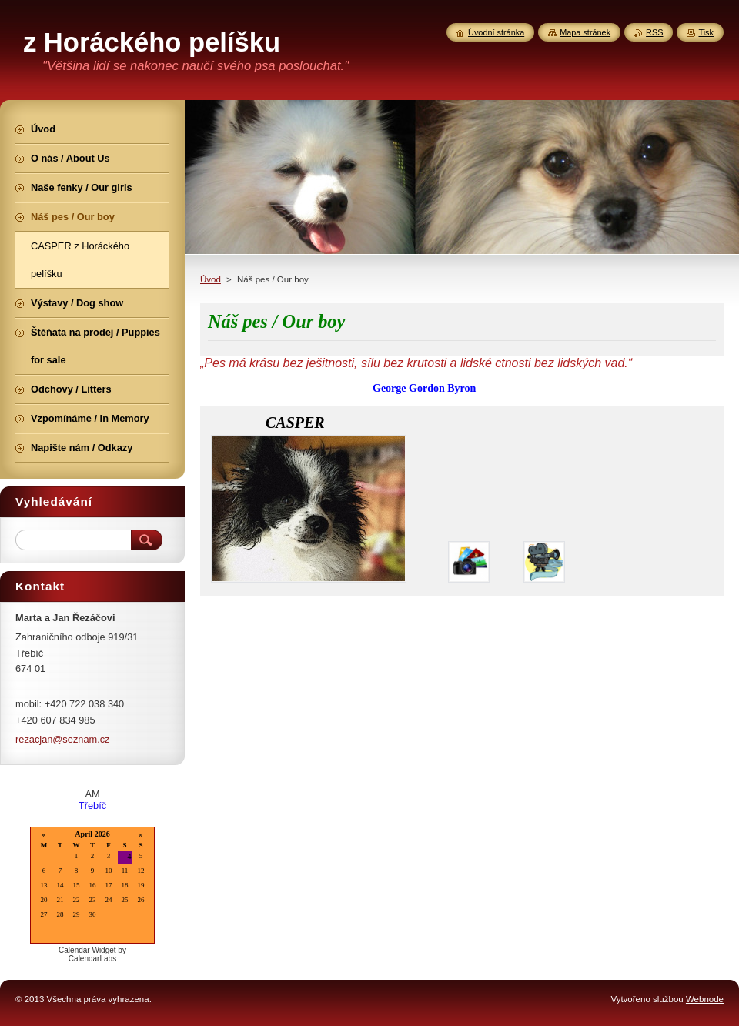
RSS (654, 32)
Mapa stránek (585, 32)
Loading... (92, 886)
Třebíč (92, 805)
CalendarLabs (92, 958)
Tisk (706, 32)
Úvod (210, 279)
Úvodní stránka (496, 32)
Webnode (705, 999)
